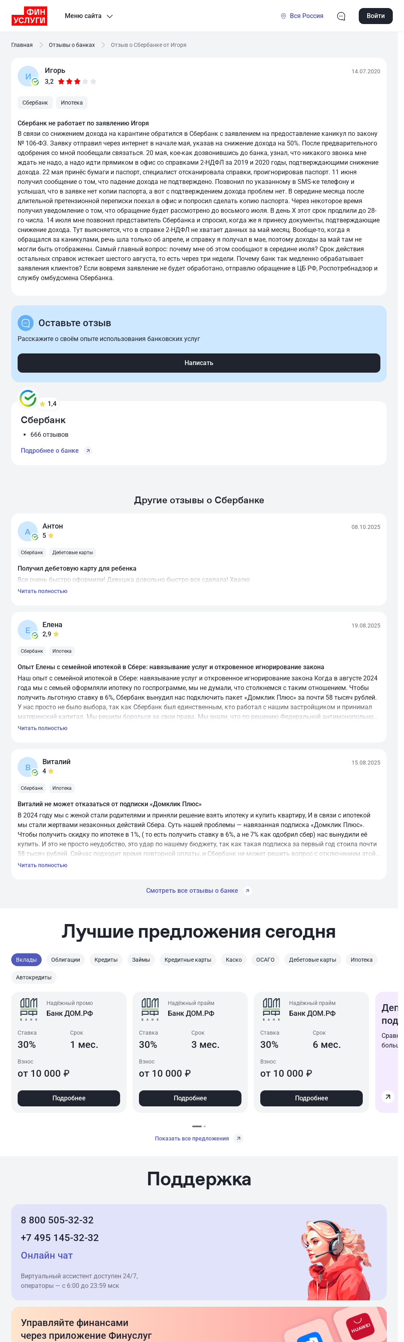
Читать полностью (42, 591)
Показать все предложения (199, 1138)
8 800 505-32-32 (57, 1220)
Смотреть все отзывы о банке (199, 890)
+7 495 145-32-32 (60, 1237)
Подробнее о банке (56, 450)
